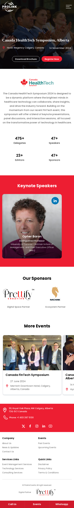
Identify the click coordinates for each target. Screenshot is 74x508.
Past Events (44, 443)
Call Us (12, 504)
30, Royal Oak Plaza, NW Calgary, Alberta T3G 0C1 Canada (31, 410)
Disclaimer (43, 464)
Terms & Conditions (48, 472)
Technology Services (13, 468)
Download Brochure (26, 59)
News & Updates (10, 447)
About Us (6, 443)
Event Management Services (17, 464)
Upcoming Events (47, 447)
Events (37, 504)
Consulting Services (12, 472)
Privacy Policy (45, 468)
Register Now (52, 59)
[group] (32, 365)
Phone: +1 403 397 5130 (21, 417)
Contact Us (8, 451)
